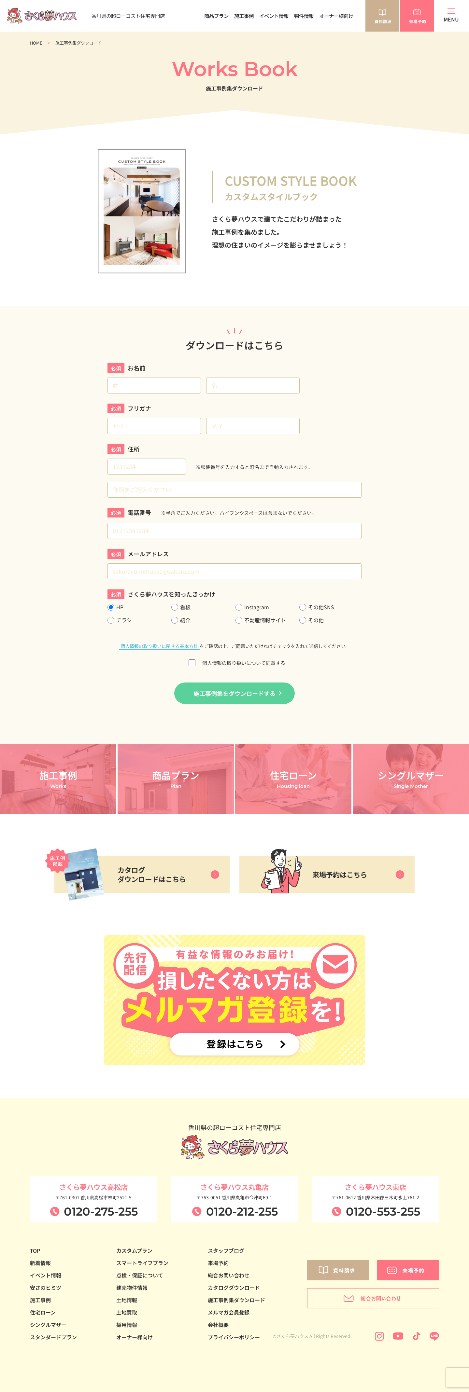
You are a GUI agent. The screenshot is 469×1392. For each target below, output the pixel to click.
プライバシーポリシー (234, 1337)
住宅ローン (43, 1312)
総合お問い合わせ (228, 1275)
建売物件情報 (132, 1287)
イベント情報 (274, 15)
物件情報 (304, 15)
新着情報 (40, 1263)
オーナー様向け (336, 15)
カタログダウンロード (234, 1287)
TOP (35, 1250)
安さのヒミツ (45, 1287)
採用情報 (126, 1325)
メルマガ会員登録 (228, 1312)
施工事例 (244, 15)
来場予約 (218, 1263)
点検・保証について (139, 1275)
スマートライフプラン (142, 1263)
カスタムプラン (134, 1250)
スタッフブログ (226, 1250)
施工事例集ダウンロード (236, 1300)
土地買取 (126, 1312)
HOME (36, 43)
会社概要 (218, 1325)
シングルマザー (48, 1325)
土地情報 (126, 1300)
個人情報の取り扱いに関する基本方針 (159, 646)
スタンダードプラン (53, 1337)
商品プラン (216, 15)
